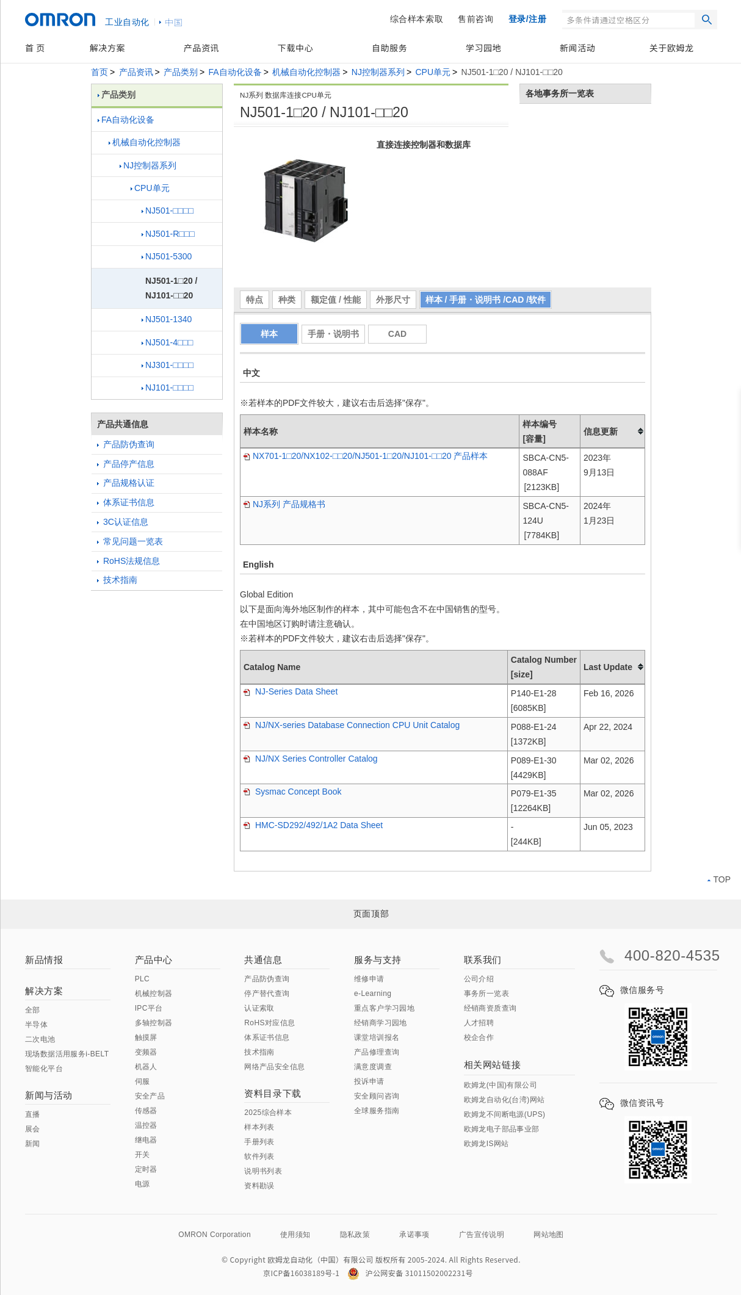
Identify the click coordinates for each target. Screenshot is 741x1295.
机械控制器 (154, 993)
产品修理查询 (376, 1052)
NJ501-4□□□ (167, 342)
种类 (286, 300)
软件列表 (259, 1156)
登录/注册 (527, 19)
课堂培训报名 (376, 1037)
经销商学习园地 (380, 1023)
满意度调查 (373, 1066)
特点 (254, 300)
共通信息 (263, 959)
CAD (397, 334)
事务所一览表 (486, 993)
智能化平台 (44, 1068)
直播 (32, 1114)
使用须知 (295, 1234)
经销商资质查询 (490, 1008)
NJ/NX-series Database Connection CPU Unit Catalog (352, 725)
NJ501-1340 (167, 319)
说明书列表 (263, 1171)
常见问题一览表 (130, 541)
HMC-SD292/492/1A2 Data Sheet (313, 825)
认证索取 (259, 1008)
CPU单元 (432, 72)
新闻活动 (577, 47)
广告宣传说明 (481, 1234)
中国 (174, 22)
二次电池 (40, 1039)
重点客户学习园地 (384, 1008)
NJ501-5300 (167, 256)
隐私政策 (355, 1234)
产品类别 (181, 72)
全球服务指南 (376, 1110)
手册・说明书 (333, 334)
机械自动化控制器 (306, 72)
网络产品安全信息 (274, 1066)
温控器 (146, 1125)
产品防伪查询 (125, 444)
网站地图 (548, 1234)
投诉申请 (369, 1081)
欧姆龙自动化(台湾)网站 (504, 1099)
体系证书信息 (125, 502)
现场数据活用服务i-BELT (67, 1054)
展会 (32, 1129)
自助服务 (389, 47)
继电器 (146, 1140)
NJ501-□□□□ (167, 210)
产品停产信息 (125, 464)
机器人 (146, 1066)
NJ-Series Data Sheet (291, 691)
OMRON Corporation (214, 1234)
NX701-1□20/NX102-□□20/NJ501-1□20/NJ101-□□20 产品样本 (366, 456)
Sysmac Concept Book (293, 791)
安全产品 (150, 1096)
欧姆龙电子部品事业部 (502, 1129)
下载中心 (295, 47)
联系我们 (483, 959)
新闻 (32, 1143)
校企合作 (479, 1037)
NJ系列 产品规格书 (284, 504)
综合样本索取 (417, 19)
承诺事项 (414, 1234)
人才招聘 (479, 1023)
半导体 (36, 1024)
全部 (32, 1010)
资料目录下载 (273, 1093)
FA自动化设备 (235, 72)
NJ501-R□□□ (168, 234)
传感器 (146, 1110)
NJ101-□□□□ (167, 387)
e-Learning (372, 993)
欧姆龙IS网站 (486, 1143)
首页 (99, 72)
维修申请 (369, 979)
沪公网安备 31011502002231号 (409, 1273)
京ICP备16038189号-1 (301, 1273)
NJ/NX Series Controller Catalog (311, 758)
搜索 (707, 19)
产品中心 (154, 959)
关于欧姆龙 (671, 47)
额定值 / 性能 (336, 300)
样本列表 (259, 1127)
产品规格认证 (125, 483)
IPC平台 (149, 1008)
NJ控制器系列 (378, 72)
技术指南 (117, 580)
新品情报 (44, 959)
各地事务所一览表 (560, 93)
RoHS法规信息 (128, 561)
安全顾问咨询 (376, 1096)
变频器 (146, 1052)
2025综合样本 (268, 1112)
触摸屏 (146, 1037)
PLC (142, 979)
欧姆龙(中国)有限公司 (500, 1085)
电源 (142, 1184)
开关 (142, 1154)
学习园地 (483, 47)
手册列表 (259, 1142)
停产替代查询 (266, 993)
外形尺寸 (393, 300)
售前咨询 (475, 19)
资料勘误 (259, 1185)
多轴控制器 (154, 1023)
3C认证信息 (122, 522)
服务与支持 (378, 959)
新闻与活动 (49, 1095)
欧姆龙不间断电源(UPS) (505, 1114)
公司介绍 (479, 979)
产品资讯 (201, 47)
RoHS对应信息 (269, 1023)
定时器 (146, 1169)
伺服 (142, 1081)
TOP (719, 879)
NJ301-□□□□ (167, 365)
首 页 (35, 47)
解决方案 (107, 47)
